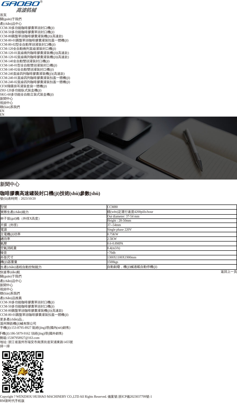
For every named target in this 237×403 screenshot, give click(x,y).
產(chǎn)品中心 (11, 23)
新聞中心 (6, 98)
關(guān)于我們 (11, 19)
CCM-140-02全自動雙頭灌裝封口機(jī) (27, 69)
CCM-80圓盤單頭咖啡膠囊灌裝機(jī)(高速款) (31, 36)
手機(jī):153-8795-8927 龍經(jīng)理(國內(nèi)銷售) (35, 327)
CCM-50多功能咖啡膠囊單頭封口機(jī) (27, 32)
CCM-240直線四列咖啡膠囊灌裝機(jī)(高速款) (32, 73)
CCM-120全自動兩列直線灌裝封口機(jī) (28, 48)
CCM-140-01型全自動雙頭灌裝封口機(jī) (28, 65)
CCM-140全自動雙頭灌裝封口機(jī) (25, 61)
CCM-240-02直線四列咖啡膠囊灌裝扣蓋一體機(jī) (35, 82)
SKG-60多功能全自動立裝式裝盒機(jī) (27, 94)
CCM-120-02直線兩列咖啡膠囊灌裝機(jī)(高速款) (34, 57)
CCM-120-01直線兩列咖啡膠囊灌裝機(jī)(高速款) (34, 53)
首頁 (3, 15)
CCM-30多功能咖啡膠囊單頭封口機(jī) (27, 28)
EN (2, 111)
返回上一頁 (229, 271)
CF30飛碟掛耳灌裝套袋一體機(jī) (23, 86)
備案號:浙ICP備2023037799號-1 (130, 396)
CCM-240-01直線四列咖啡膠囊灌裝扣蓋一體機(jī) (35, 78)
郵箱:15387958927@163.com (19, 338)
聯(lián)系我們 (10, 107)
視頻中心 (6, 103)
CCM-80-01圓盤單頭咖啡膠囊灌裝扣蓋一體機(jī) (34, 40)
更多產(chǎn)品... (12, 319)
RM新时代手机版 (12, 401)
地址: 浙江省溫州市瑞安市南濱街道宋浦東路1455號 (36, 342)
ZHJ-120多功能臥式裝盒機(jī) (20, 90)
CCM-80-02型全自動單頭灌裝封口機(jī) (28, 44)
